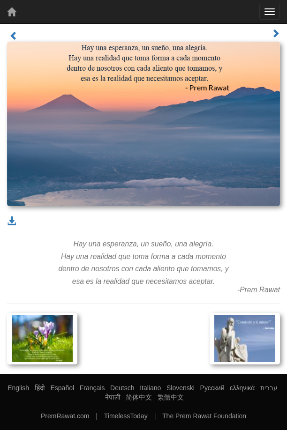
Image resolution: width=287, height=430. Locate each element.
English (18, 388)
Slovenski (180, 388)
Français (92, 388)
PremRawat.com (65, 416)
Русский (212, 388)
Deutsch (122, 388)
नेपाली (113, 397)
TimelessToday (126, 416)
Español (62, 388)
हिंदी (40, 388)
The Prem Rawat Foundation (204, 416)
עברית (269, 388)
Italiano (150, 388)
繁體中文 (171, 397)
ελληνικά (242, 388)
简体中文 (139, 397)
